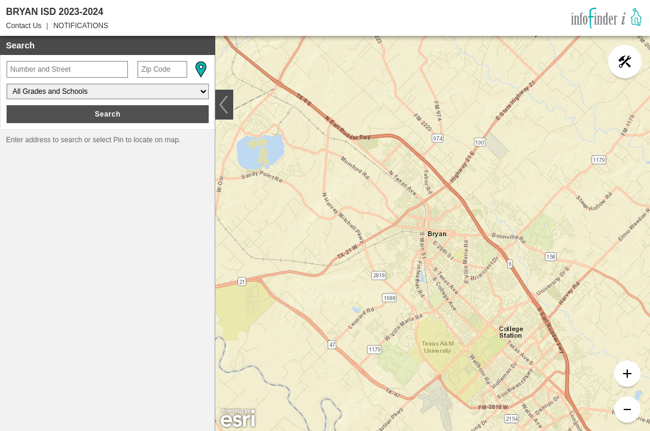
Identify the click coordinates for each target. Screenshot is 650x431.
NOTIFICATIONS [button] (80, 26)
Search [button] (107, 114)
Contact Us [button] (23, 26)
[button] (200, 69)
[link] (606, 18)
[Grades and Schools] (108, 91)
